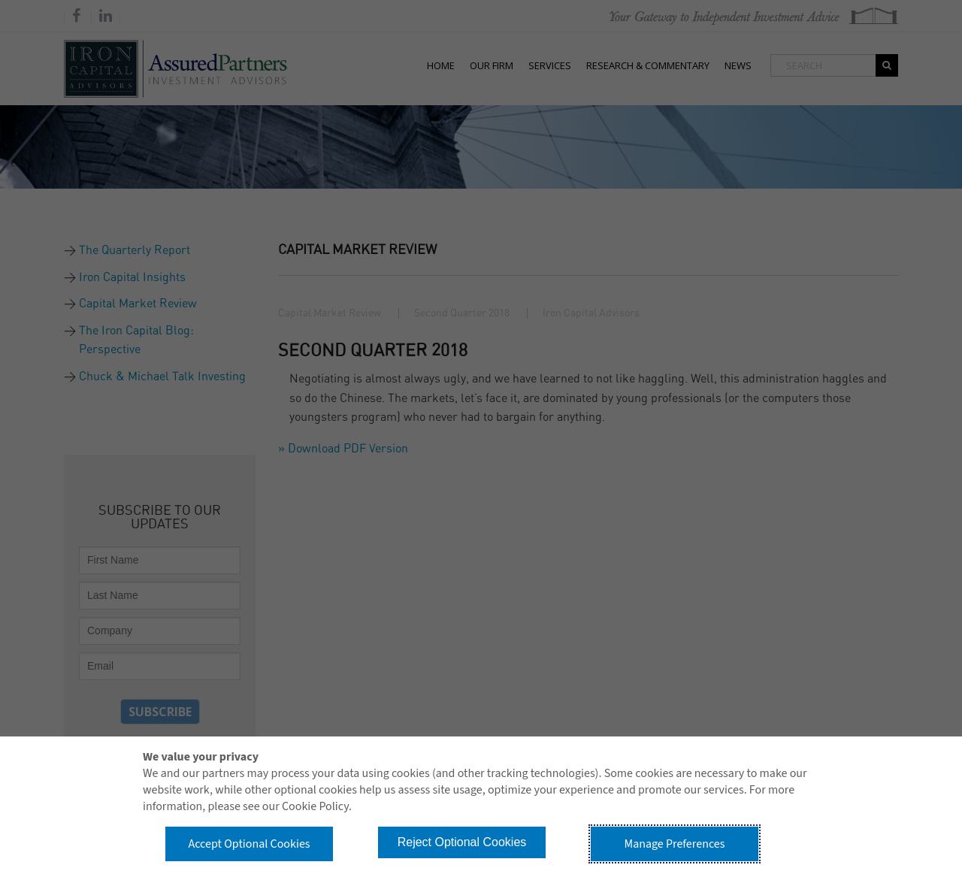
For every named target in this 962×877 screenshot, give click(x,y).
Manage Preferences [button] (675, 844)
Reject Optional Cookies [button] (462, 842)
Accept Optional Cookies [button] (249, 844)
